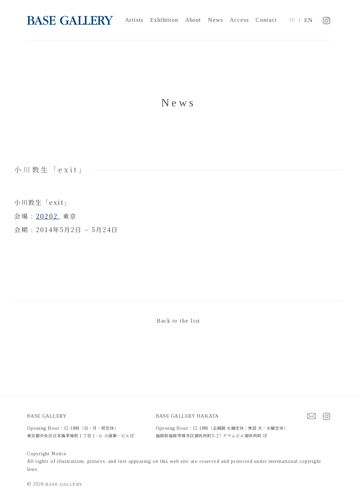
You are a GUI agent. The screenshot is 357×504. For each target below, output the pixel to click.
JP (292, 20)
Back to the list (178, 321)
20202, (48, 215)
